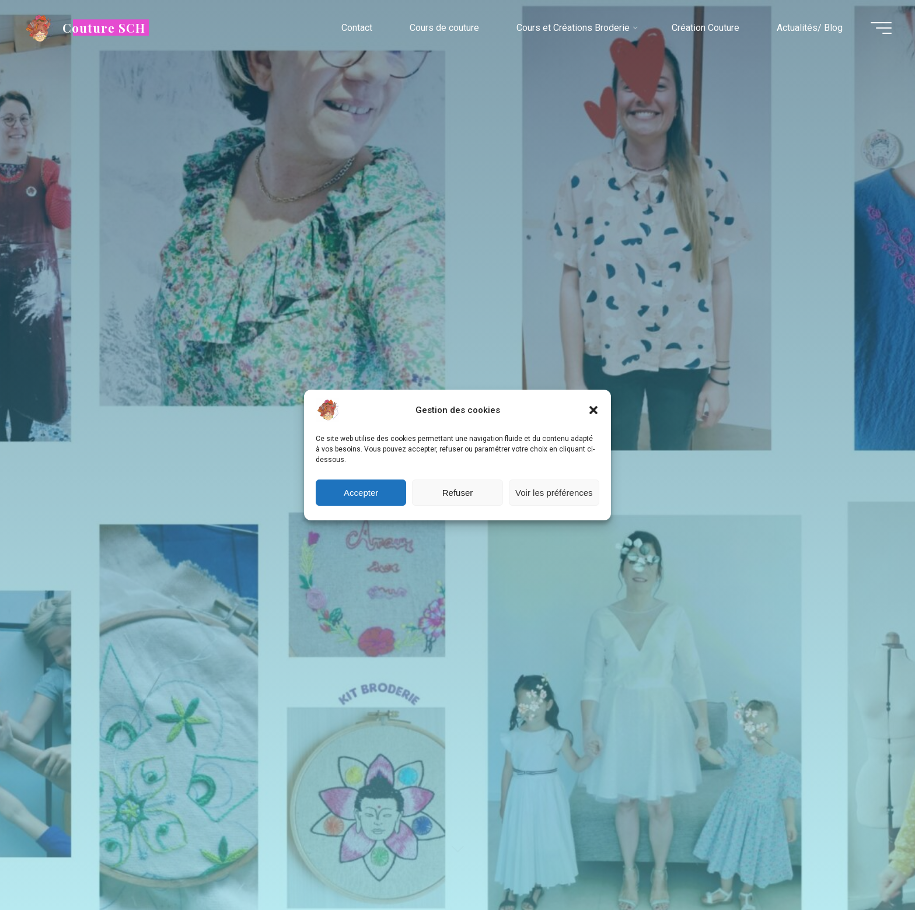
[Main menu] (881, 28)
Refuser (457, 493)
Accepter (361, 493)
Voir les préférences (554, 493)
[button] (593, 410)
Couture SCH (103, 27)
